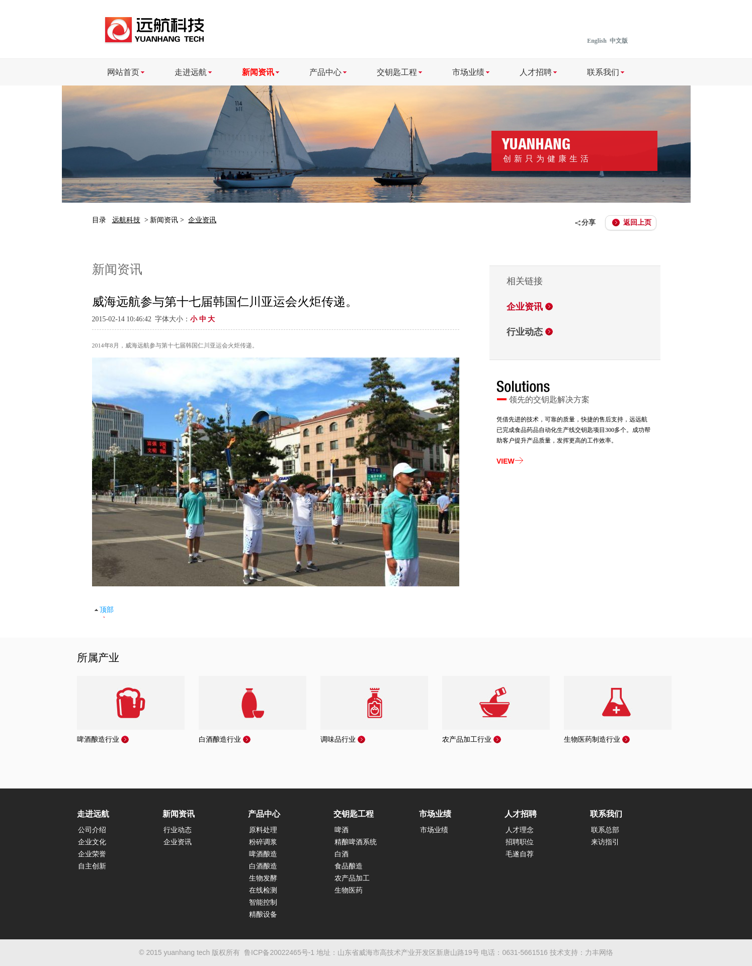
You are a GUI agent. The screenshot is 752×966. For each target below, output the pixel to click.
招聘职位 (520, 842)
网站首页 (123, 72)
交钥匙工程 (397, 72)
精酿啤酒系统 (356, 842)
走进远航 (191, 72)
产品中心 (325, 72)
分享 (588, 222)
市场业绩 (468, 72)
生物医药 (349, 890)
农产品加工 (352, 878)
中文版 (619, 40)
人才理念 (520, 830)
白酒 (342, 854)
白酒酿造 (263, 866)
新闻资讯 (258, 72)
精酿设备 (263, 914)
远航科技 (126, 220)
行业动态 (525, 332)
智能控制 (263, 902)
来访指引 (605, 842)
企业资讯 (202, 220)
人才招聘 (536, 72)
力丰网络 (599, 952)
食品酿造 (349, 866)
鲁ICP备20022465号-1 (279, 952)
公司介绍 (92, 830)
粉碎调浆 (263, 842)
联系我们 (603, 72)
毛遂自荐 (520, 854)
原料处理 (263, 830)
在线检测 (263, 890)
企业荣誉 (92, 854)
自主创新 (92, 866)
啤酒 (342, 830)
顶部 (107, 609)
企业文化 (92, 842)
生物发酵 (263, 878)
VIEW (505, 461)
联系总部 (605, 830)
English (597, 40)
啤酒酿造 (263, 854)
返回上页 (637, 222)
